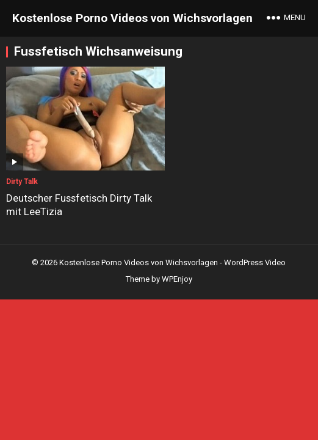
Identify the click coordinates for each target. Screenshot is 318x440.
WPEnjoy (177, 272)
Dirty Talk (22, 175)
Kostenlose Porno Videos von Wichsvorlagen (132, 18)
